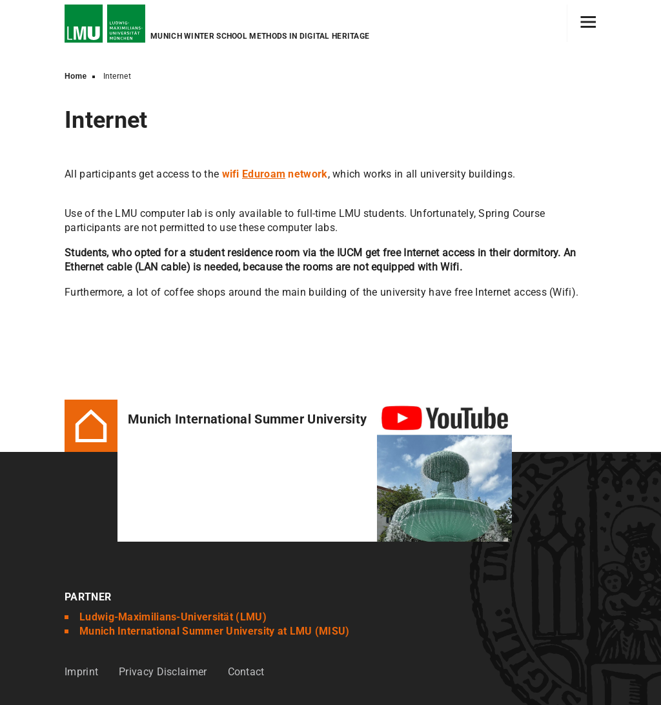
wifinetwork (275, 174)
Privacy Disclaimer (163, 672)
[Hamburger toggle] (588, 23)
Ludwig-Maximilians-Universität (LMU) (173, 617)
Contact (246, 672)
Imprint (81, 672)
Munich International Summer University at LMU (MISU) (214, 631)
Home (76, 76)
